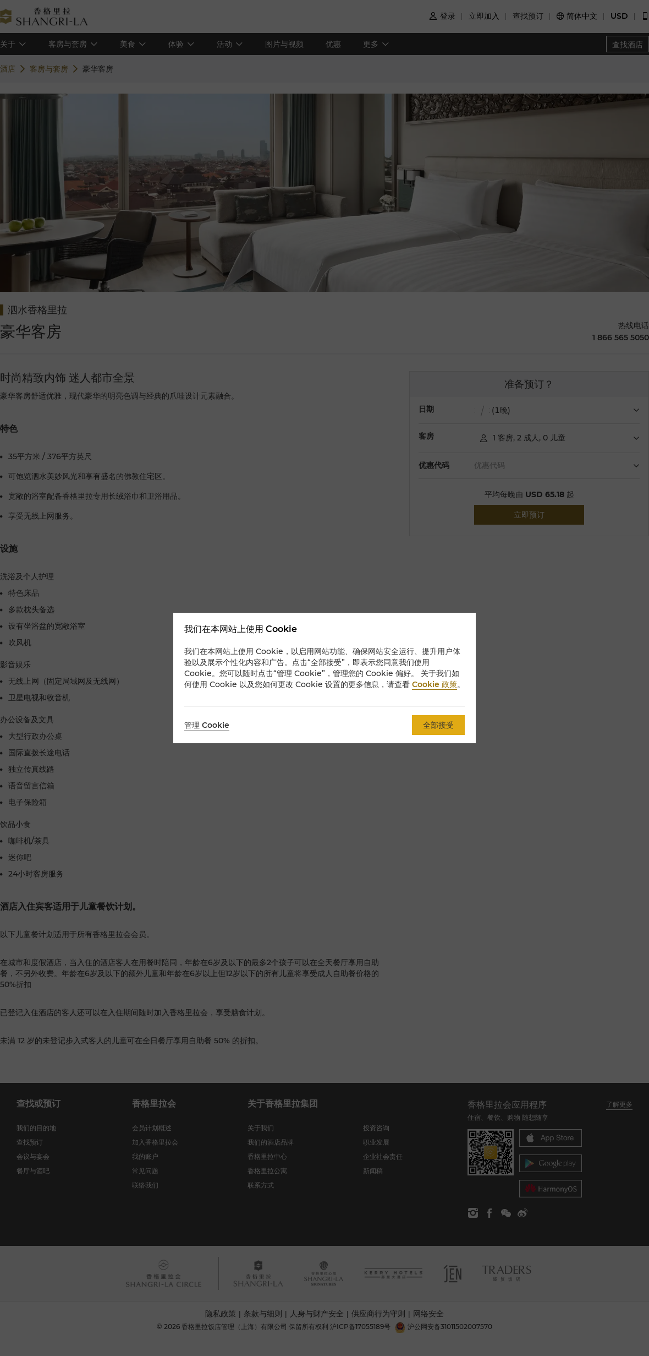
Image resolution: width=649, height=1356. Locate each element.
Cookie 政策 (434, 684)
